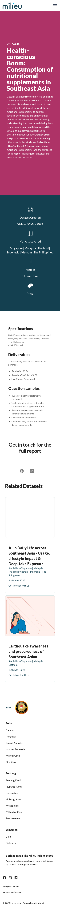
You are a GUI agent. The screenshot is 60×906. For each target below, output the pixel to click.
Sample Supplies (14, 742)
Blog (8, 836)
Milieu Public (13, 755)
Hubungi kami (13, 799)
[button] (54, 5)
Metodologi (12, 805)
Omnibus (11, 761)
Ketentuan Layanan (12, 892)
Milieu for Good (14, 811)
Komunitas (12, 792)
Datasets (11, 842)
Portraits (11, 736)
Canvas (10, 730)
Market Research (15, 749)
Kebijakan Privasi (11, 886)
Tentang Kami (13, 780)
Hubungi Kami (14, 786)
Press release (13, 818)
